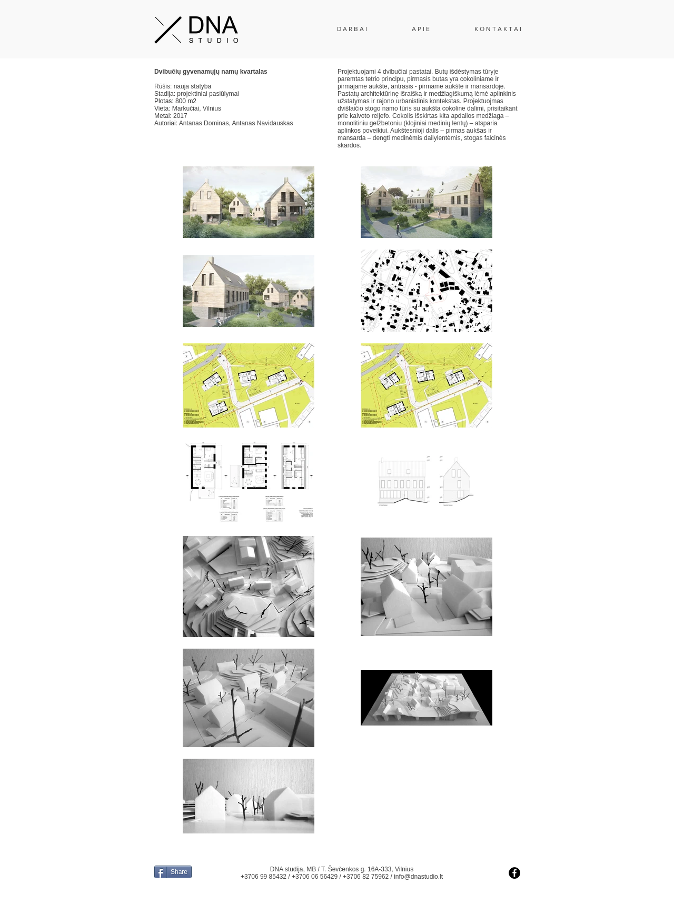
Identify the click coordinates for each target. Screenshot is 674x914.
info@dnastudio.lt (418, 876)
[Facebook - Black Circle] (514, 873)
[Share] (173, 872)
